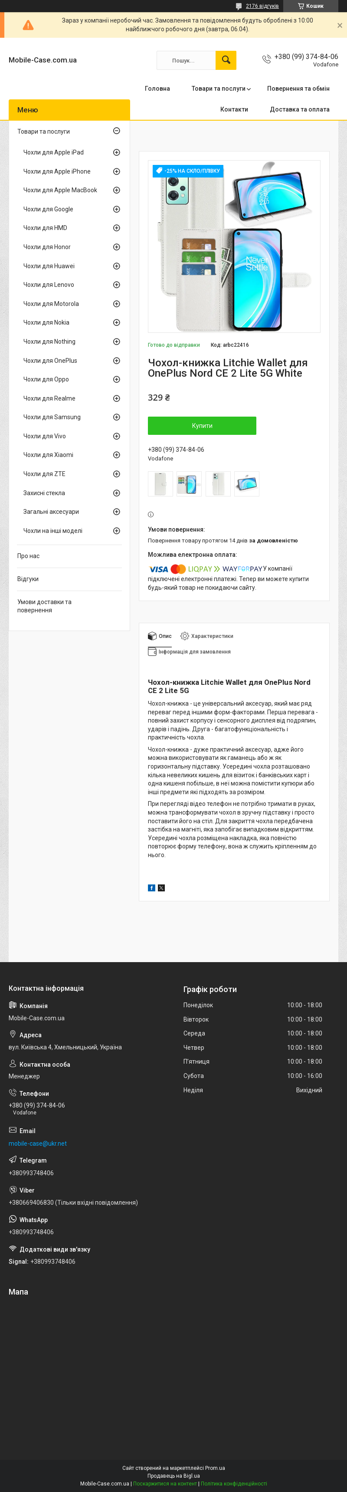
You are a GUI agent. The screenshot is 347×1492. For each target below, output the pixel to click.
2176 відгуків (262, 6)
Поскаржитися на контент (165, 1484)
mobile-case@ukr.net (38, 1143)
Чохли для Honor (47, 246)
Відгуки (28, 578)
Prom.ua (215, 1468)
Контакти (234, 109)
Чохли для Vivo (44, 436)
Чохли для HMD (45, 227)
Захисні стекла (44, 493)
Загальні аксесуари (51, 511)
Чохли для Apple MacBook (60, 190)
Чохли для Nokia (46, 322)
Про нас (28, 555)
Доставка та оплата (300, 109)
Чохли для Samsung (52, 417)
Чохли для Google (48, 209)
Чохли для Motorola (51, 303)
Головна (157, 88)
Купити (202, 425)
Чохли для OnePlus (50, 360)
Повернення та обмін (298, 88)
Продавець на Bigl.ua (173, 1476)
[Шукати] (226, 60)
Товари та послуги (219, 88)
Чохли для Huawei (49, 266)
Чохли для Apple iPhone (57, 171)
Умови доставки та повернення (44, 606)
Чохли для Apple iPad (53, 152)
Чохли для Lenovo (48, 284)
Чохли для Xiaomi (48, 454)
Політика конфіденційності (234, 1484)
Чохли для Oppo (46, 379)
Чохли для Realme (49, 398)
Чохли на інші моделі (52, 530)
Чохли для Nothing (49, 341)
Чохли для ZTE (44, 473)
